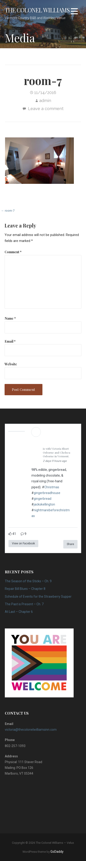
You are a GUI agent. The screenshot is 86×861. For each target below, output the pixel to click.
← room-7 (7, 210)
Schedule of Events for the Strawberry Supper (38, 596)
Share (70, 544)
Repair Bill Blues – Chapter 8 (25, 589)
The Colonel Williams (37, 10)
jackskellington (44, 504)
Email (10, 341)
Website (11, 364)
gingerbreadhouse (47, 493)
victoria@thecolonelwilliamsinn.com (31, 729)
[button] (74, 11)
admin (45, 100)
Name (10, 318)
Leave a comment (46, 108)
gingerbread (42, 498)
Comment (13, 252)
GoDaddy (57, 851)
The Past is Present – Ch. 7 (24, 604)
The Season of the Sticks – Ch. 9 (28, 581)
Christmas (51, 487)
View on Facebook (23, 543)
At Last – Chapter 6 (19, 612)
